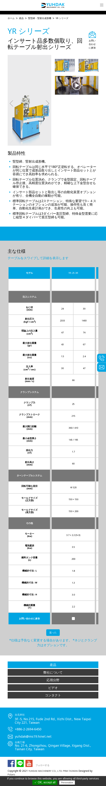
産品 (53, 665)
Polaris (11, 774)
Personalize (67, 782)
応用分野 (53, 680)
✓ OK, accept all (44, 782)
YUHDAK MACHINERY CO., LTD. (46, 770)
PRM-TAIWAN (72, 770)
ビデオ (53, 687)
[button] (11, 103)
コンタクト (53, 695)
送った (53, 632)
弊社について (53, 672)
